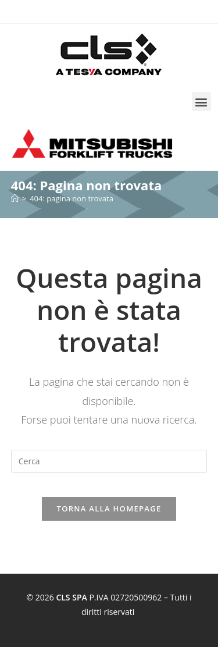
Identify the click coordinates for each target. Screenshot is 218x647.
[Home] (15, 198)
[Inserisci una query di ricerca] (109, 461)
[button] (201, 101)
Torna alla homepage (109, 508)
